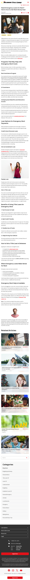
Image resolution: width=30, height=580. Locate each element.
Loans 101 (9, 35)
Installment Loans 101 (7, 491)
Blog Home (5, 468)
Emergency (4, 35)
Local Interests (6, 501)
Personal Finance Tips (7, 517)
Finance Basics (6, 507)
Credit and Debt (6, 484)
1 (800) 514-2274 (25, 5)
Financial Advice (6, 474)
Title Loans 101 (6, 478)
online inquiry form (13, 249)
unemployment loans (19, 116)
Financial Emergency (7, 494)
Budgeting (5, 488)
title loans (20, 58)
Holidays (4, 511)
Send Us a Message (14, 543)
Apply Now (15, 553)
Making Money (6, 514)
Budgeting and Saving (7, 471)
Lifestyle (4, 497)
